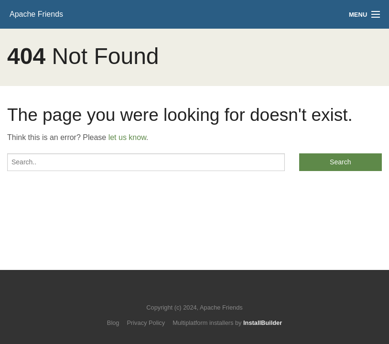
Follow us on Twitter (185, 293)
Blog (113, 322)
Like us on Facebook (201, 293)
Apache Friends (36, 14)
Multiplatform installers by (227, 322)
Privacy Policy (146, 322)
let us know (127, 137)
